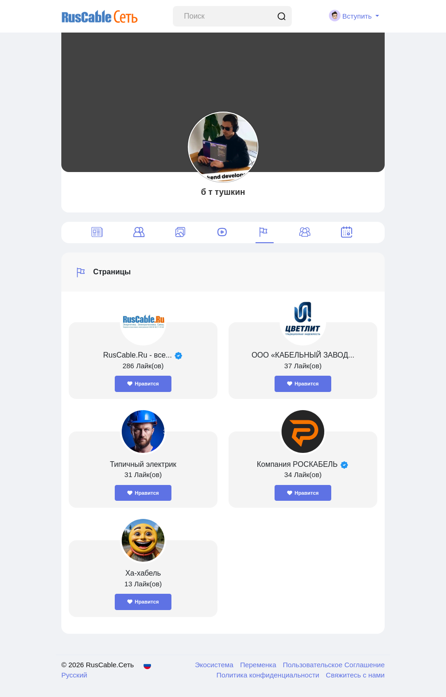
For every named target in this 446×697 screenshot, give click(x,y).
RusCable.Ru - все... (137, 355)
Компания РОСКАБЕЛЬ (298, 464)
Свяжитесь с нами (355, 675)
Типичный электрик (143, 464)
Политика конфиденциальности (268, 675)
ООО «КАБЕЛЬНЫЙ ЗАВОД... (302, 355)
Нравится (143, 383)
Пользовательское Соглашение (334, 665)
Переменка (259, 665)
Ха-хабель (143, 573)
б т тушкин (223, 192)
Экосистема (215, 665)
